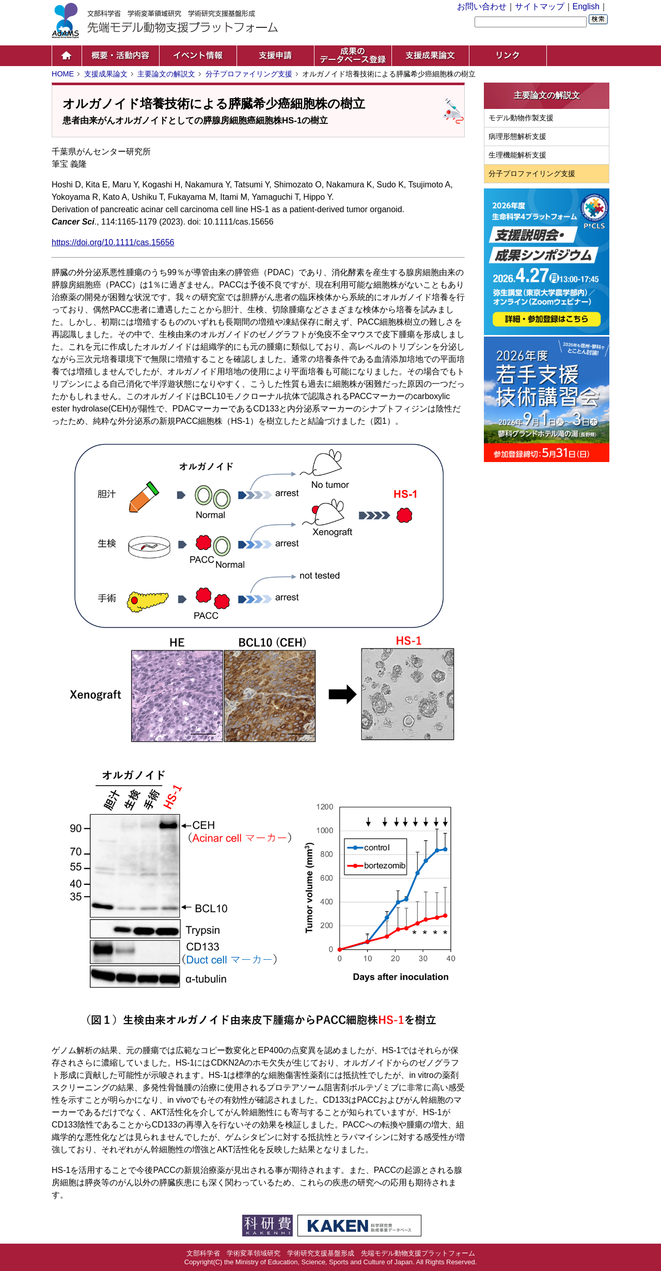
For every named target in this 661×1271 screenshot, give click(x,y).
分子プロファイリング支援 (249, 74)
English (586, 6)
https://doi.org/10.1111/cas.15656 (113, 242)
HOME (63, 74)
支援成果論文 (106, 74)
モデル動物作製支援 (521, 118)
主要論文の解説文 (166, 74)
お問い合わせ (482, 6)
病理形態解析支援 (517, 136)
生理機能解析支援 (517, 155)
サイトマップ (539, 6)
